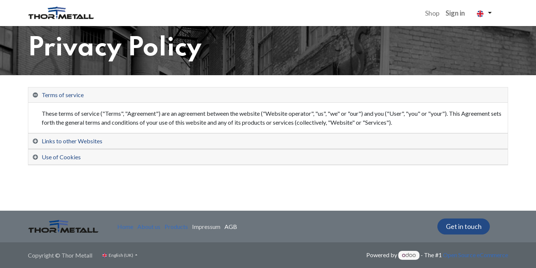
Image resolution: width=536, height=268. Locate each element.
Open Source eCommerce (475, 254)
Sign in (455, 13)
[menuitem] (432, 13)
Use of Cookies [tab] (61, 156)
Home (125, 226)
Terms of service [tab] (63, 94)
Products (176, 226)
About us (148, 226)
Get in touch (464, 226)
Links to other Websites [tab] (72, 140)
